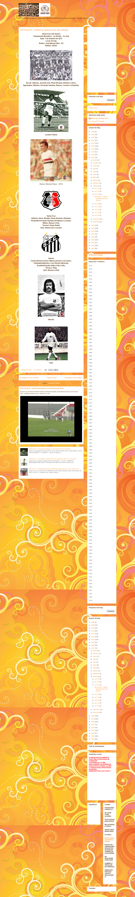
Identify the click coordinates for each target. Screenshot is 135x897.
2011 (93, 140)
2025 (93, 245)
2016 (93, 154)
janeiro (95, 160)
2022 (93, 237)
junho (95, 174)
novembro (96, 219)
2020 (93, 231)
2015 (93, 152)
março (95, 166)
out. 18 (97, 209)
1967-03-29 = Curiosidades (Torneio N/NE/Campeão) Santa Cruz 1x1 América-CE (54, 469)
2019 (93, 228)
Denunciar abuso (96, 255)
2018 (93, 225)
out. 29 (97, 215)
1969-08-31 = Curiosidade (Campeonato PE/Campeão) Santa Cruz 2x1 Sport (52, 459)
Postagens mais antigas (73, 378)
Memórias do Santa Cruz (99, 118)
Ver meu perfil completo (96, 121)
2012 (93, 143)
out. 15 (97, 206)
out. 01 (97, 188)
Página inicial (52, 378)
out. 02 (97, 191)
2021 (93, 234)
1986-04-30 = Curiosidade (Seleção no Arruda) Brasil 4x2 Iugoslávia (49, 449)
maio (94, 171)
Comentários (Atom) (54, 383)
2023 (93, 240)
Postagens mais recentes (29, 378)
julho (94, 177)
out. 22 (97, 212)
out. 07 (97, 194)
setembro (96, 183)
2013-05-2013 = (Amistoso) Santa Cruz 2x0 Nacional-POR (41, 388)
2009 (93, 134)
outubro (95, 186)
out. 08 (97, 204)
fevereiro (96, 163)
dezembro (96, 222)
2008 (93, 132)
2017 (93, 157)
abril (94, 168)
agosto (95, 180)
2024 (93, 242)
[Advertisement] (102, 59)
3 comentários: (38, 370)
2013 (93, 146)
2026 (93, 248)
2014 (93, 149)
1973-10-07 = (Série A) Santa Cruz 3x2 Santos (44, 30)
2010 (93, 137)
